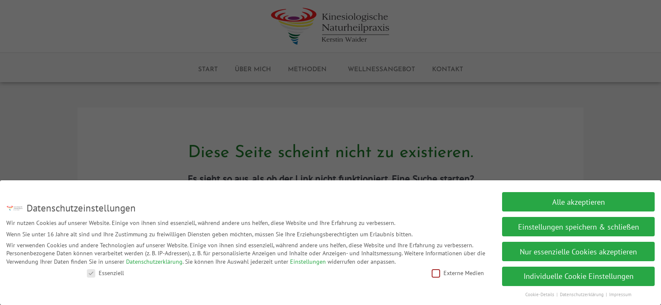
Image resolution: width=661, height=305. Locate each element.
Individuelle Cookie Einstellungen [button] (579, 273)
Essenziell (105, 269)
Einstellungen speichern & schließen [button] (578, 223)
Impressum (620, 291)
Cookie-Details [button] (540, 291)
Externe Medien (458, 269)
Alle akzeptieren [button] (578, 198)
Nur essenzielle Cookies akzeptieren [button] (578, 248)
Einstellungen (308, 258)
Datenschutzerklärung (154, 258)
